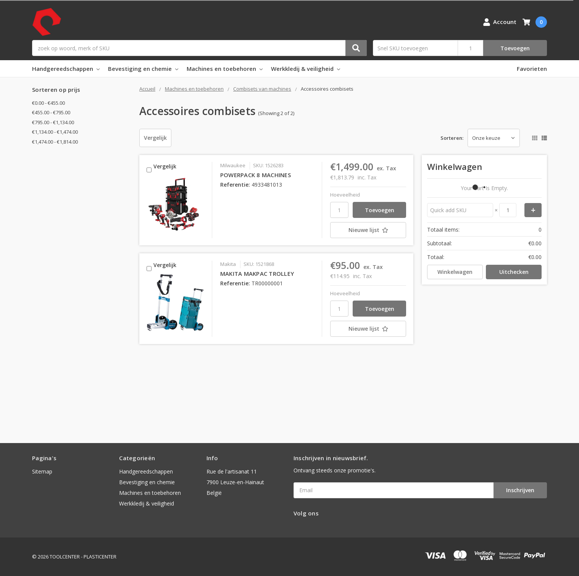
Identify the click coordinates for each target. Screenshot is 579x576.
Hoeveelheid (345, 194)
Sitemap (42, 471)
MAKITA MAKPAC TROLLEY (257, 273)
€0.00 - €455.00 (48, 102)
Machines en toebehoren (225, 68)
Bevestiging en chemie (143, 68)
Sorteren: (451, 137)
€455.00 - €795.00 (51, 112)
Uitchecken (514, 271)
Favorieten (532, 68)
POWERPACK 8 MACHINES (255, 175)
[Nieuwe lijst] (368, 230)
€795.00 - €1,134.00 (53, 122)
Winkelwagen (455, 271)
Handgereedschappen (66, 68)
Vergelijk (155, 137)
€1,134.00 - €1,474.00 (55, 131)
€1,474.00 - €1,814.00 (55, 141)
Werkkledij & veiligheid (305, 68)
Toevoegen (515, 48)
